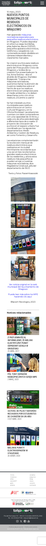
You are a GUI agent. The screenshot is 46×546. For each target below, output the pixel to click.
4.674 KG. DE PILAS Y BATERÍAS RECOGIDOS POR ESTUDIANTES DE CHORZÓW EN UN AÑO (22, 413)
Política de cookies (31, 527)
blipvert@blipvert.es (31, 518)
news (31, 481)
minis (12, 475)
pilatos (12, 485)
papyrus (33, 477)
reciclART (13, 481)
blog (31, 479)
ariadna (32, 475)
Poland (11, 334)
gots (11, 483)
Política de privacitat (16, 527)
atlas (11, 479)
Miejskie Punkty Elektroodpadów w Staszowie (18, 450)
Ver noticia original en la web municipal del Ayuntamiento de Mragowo (23, 286)
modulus (13, 477)
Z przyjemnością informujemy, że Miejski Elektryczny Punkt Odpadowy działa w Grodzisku (20, 343)
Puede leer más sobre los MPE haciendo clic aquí (23, 295)
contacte (33, 485)
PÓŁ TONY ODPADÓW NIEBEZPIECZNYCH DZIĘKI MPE (22, 375)
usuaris (32, 483)
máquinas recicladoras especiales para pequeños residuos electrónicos (22, 37)
